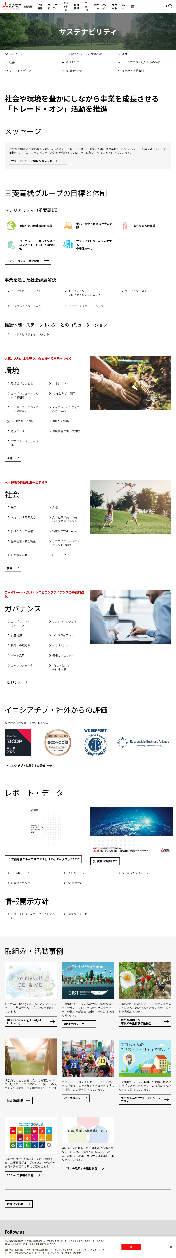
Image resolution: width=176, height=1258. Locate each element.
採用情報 (88, 6)
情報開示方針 (74, 71)
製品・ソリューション (119, 6)
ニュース (101, 6)
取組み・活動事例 (133, 71)
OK (131, 1246)
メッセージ (16, 54)
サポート (138, 6)
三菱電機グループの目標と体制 (85, 54)
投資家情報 (75, 6)
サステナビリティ (58, 6)
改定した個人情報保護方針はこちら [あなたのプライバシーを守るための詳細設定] (39, 1244)
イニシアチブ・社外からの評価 (141, 62)
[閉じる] (171, 1246)
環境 (124, 54)
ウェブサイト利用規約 (71, 1252)
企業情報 (41, 6)
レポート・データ (20, 71)
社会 (12, 62)
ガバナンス (72, 62)
